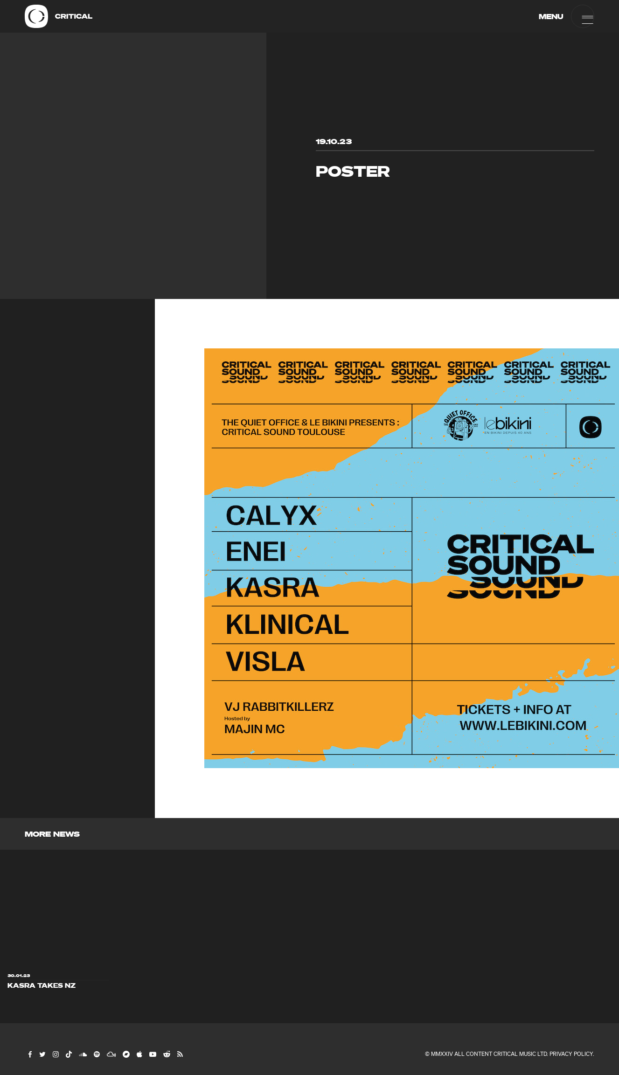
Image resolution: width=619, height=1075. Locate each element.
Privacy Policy (571, 1054)
